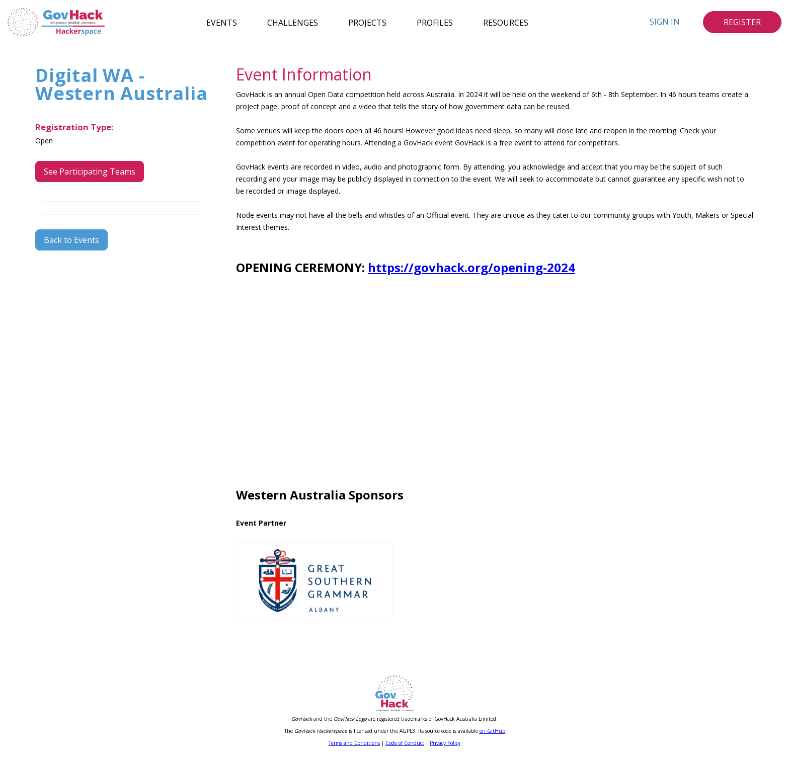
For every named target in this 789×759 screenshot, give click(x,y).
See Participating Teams (89, 171)
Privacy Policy (445, 742)
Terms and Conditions (354, 742)
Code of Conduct (404, 742)
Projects (367, 22)
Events (221, 22)
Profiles (435, 22)
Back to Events (71, 239)
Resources (505, 22)
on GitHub (492, 730)
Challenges (292, 22)
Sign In (665, 21)
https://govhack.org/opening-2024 (471, 267)
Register (742, 22)
